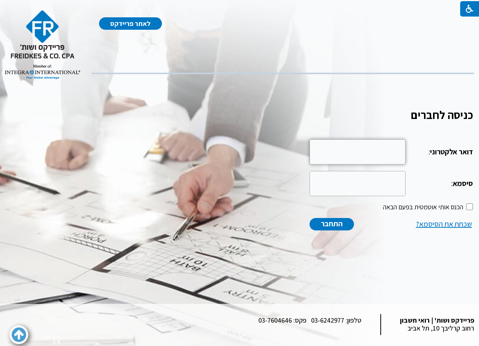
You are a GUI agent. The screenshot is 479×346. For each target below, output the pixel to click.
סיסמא (463, 183)
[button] (18, 334)
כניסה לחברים (442, 114)
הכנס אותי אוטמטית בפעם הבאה (423, 207)
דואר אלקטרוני (451, 152)
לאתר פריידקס (130, 23)
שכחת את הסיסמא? (444, 224)
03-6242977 (327, 320)
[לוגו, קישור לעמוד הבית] (42, 45)
